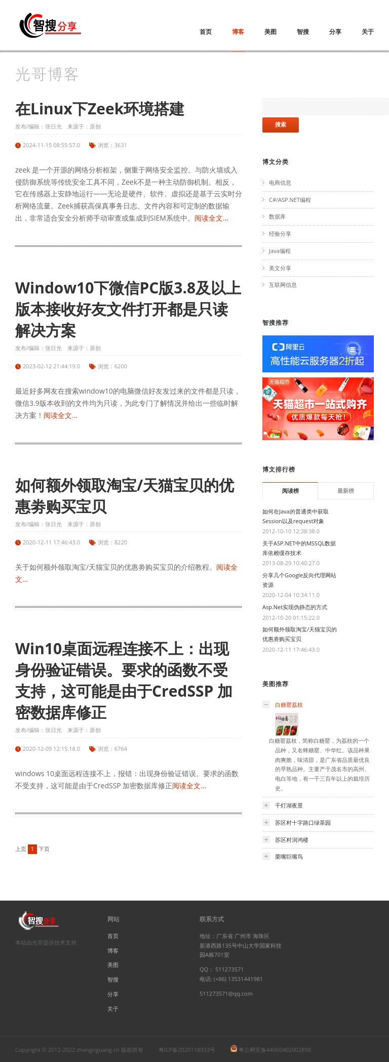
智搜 (303, 31)
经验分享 (280, 233)
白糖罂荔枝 (289, 704)
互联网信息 (283, 284)
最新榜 (345, 490)
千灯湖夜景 (289, 805)
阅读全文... (211, 218)
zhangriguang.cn (97, 1049)
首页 (206, 31)
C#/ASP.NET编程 (290, 199)
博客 (238, 31)
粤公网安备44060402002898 (275, 1049)
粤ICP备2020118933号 (187, 1049)
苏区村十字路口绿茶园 (303, 822)
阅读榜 (290, 490)
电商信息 (280, 182)
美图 (270, 31)
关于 (368, 31)
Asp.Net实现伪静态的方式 (294, 607)
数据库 (277, 216)
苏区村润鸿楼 (291, 839)
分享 (335, 31)
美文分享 (280, 268)
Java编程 (280, 250)
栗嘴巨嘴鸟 (289, 856)
